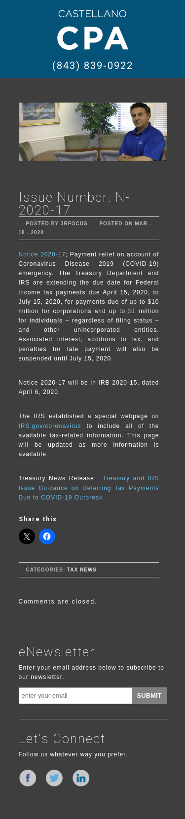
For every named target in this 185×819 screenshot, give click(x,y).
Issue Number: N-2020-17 (74, 203)
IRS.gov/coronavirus (53, 426)
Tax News (82, 569)
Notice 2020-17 (42, 254)
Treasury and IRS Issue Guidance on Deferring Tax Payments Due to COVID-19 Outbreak (89, 487)
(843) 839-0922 (92, 65)
